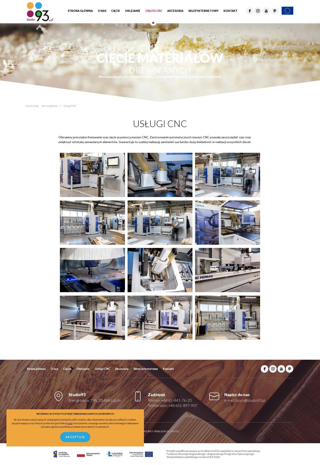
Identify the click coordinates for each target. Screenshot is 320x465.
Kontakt (168, 368)
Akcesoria (121, 368)
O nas (54, 368)
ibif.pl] (174, 431)
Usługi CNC (102, 368)
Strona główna (49, 105)
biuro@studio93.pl (250, 400)
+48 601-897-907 (182, 405)
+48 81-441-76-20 (176, 400)
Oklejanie (83, 368)
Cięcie (67, 368)
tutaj (70, 423)
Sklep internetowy (145, 368)
